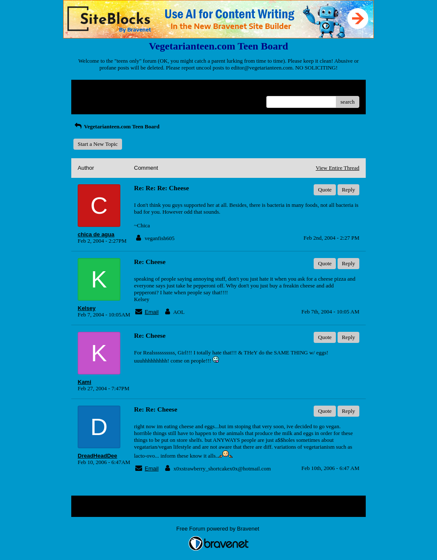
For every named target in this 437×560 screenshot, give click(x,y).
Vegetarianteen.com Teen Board (116, 126)
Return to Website (97, 89)
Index (131, 89)
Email (152, 312)
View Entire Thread (337, 168)
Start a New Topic (98, 144)
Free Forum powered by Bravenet (218, 528)
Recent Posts (92, 99)
